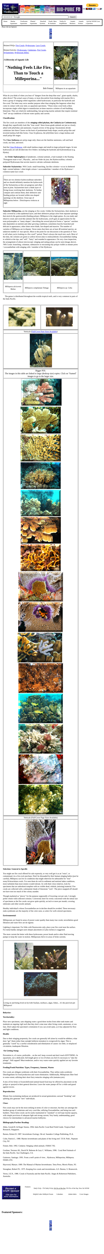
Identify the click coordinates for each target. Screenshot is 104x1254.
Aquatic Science (81, 22)
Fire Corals (20, 45)
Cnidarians (32, 50)
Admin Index (72, 1194)
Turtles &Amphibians (63, 22)
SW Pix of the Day (60, 1188)
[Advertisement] (92, 61)
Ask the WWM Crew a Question (93, 22)
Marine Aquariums (13, 22)
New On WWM (84, 1188)
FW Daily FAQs (48, 1188)
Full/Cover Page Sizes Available (44, 331)
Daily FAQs (37, 1188)
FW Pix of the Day (72, 1188)
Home (5, 21)
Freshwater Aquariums (24, 22)
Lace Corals (40, 45)
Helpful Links (37, 1194)
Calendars (60, 1194)
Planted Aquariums (33, 22)
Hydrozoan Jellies (22, 53)
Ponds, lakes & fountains (52, 22)
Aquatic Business (72, 22)
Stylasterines (9, 53)
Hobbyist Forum (48, 1194)
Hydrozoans (30, 45)
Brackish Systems (43, 22)
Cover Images (84, 1194)
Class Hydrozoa (16, 147)
